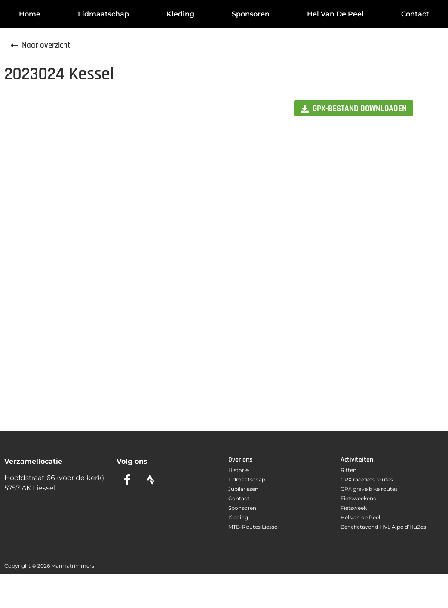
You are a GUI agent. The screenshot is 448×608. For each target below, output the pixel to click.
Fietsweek (354, 508)
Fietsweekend (359, 498)
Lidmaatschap (103, 14)
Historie (238, 470)
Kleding (180, 14)
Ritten (348, 470)
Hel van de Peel (335, 14)
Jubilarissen (243, 489)
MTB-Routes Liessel (253, 527)
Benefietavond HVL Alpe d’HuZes (383, 527)
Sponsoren (251, 14)
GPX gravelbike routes (369, 489)
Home (29, 14)
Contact (415, 14)
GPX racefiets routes (367, 479)
